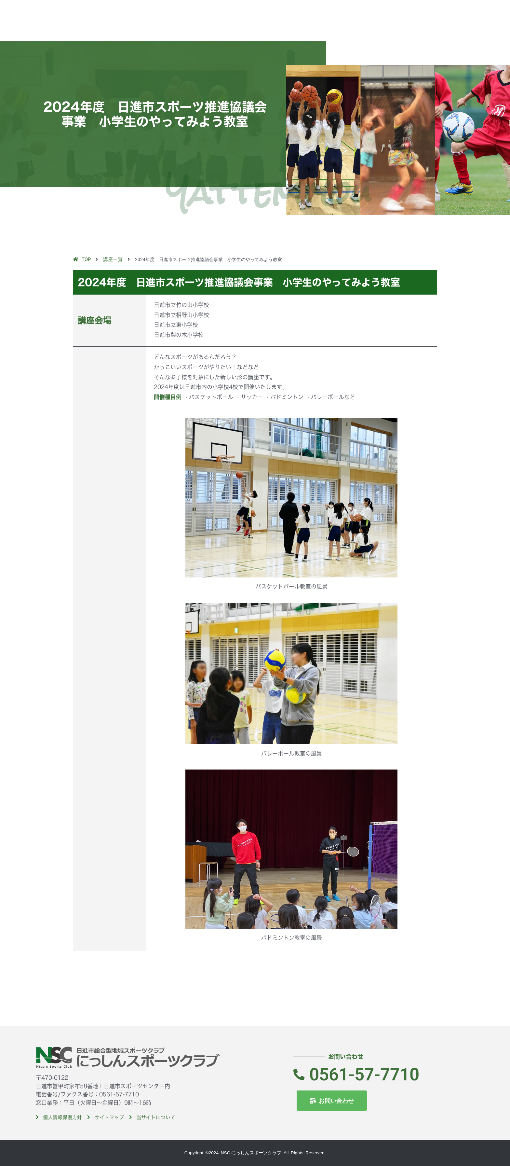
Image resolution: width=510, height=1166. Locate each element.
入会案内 (421, 12)
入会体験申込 (450, 12)
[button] (498, 29)
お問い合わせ (484, 12)
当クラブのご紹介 (319, 12)
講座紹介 (359, 12)
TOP (287, 12)
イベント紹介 (392, 12)
